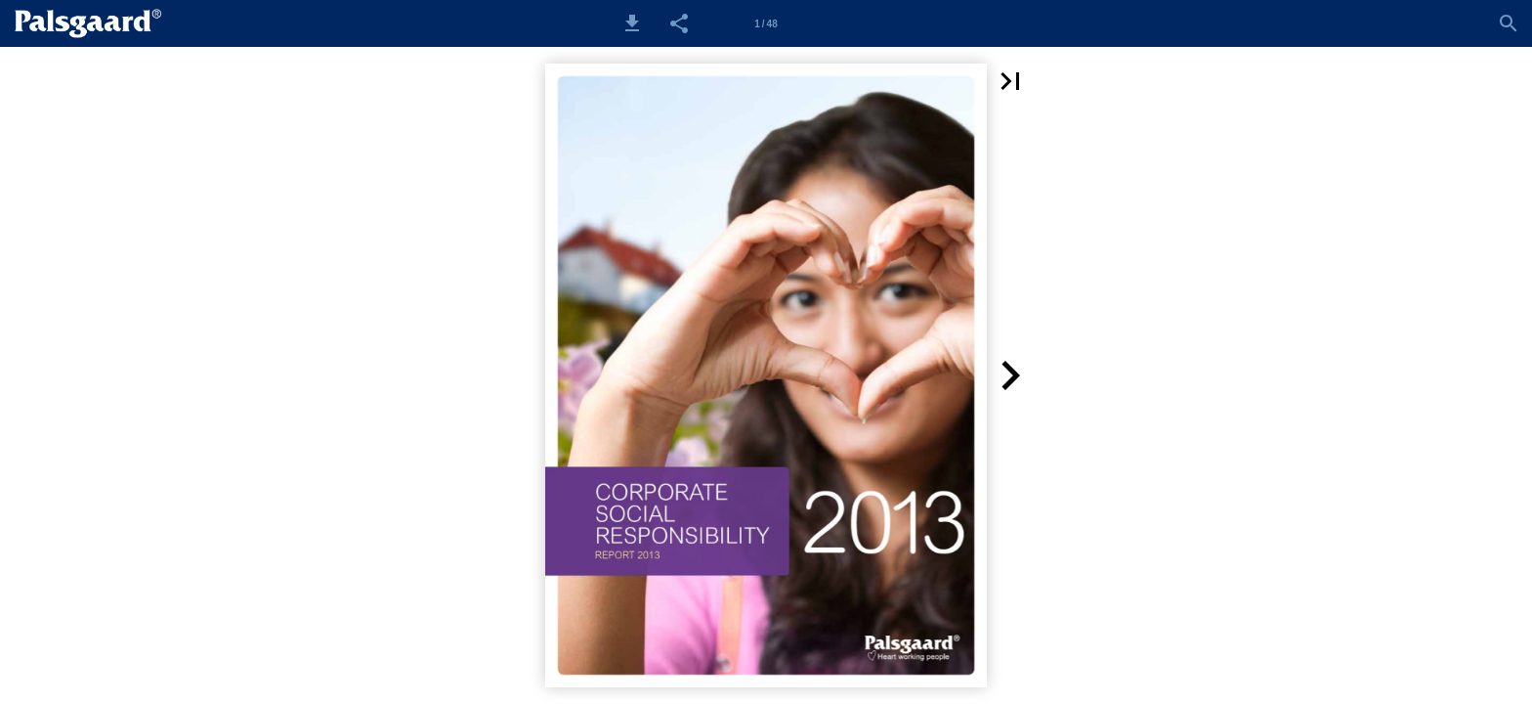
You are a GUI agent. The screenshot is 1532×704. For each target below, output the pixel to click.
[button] (632, 23)
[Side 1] (766, 23)
